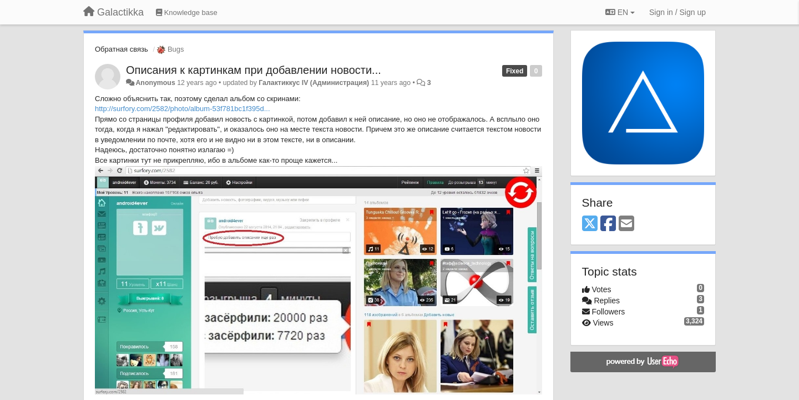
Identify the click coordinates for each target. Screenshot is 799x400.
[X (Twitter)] (590, 224)
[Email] (626, 224)
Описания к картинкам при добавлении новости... (253, 70)
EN (620, 12)
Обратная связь (121, 49)
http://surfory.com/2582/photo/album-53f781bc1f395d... (182, 108)
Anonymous (155, 83)
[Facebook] (608, 224)
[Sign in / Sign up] (677, 12)
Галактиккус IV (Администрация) (314, 83)
